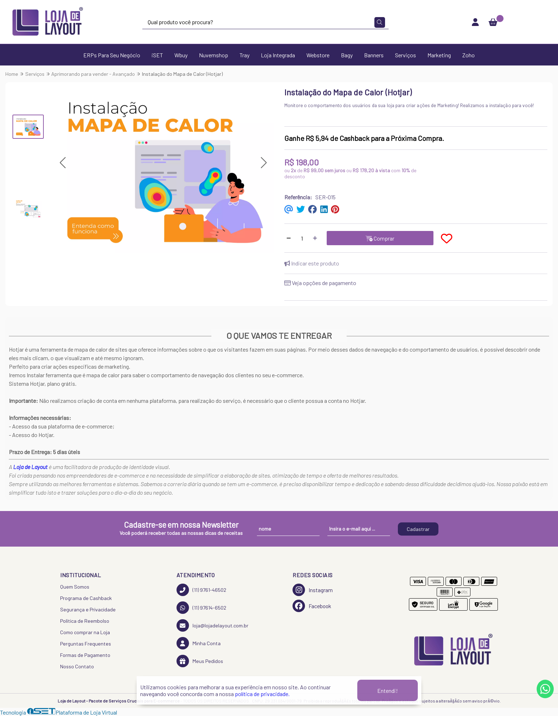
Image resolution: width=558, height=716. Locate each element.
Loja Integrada (278, 55)
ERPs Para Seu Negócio (111, 55)
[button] (62, 163)
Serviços (405, 55)
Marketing (439, 55)
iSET (157, 55)
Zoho (468, 55)
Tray (244, 55)
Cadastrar (418, 529)
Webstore (318, 55)
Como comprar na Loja (85, 632)
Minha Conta (199, 643)
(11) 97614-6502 (201, 607)
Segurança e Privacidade (88, 609)
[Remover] (288, 238)
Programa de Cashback (86, 598)
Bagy (347, 55)
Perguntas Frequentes (85, 644)
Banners (374, 55)
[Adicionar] (315, 238)
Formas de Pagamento (85, 655)
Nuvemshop (213, 55)
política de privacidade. (262, 693)
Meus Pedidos (200, 661)
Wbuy (181, 55)
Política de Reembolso (84, 621)
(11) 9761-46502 (201, 590)
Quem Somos (74, 587)
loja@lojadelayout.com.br (212, 625)
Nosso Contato (77, 666)
